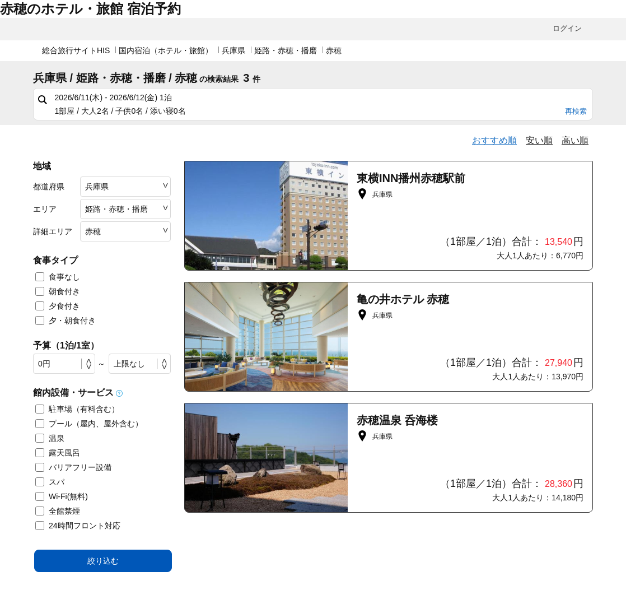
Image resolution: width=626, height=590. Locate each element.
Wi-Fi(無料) (61, 496)
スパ (49, 481)
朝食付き (57, 291)
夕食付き (57, 305)
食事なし (57, 276)
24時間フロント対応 (77, 525)
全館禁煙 (57, 511)
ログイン (567, 28)
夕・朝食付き (65, 320)
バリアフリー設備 (73, 467)
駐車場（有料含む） (77, 409)
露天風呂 (57, 452)
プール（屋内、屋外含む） (89, 423)
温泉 (49, 438)
